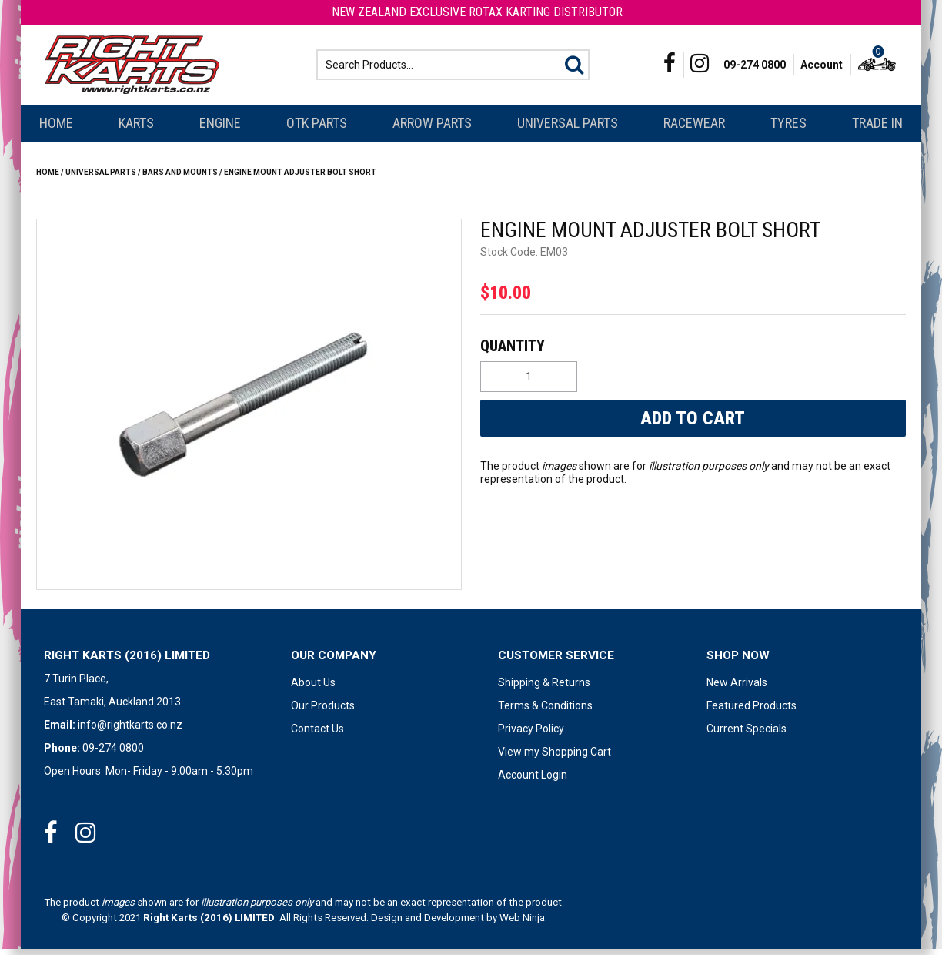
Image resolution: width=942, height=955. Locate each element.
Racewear (694, 129)
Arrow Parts (432, 129)
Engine (220, 129)
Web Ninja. (523, 924)
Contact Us (317, 735)
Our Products (323, 711)
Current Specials (746, 735)
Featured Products (751, 711)
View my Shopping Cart (554, 758)
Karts (136, 129)
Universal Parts (567, 129)
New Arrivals (736, 688)
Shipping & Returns (544, 688)
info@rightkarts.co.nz (130, 731)
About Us (313, 688)
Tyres (788, 129)
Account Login (532, 781)
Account (821, 68)
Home (56, 129)
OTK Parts (316, 129)
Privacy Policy (531, 735)
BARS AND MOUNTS (180, 178)
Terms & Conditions (545, 711)
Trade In (877, 129)
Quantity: (691, 352)
